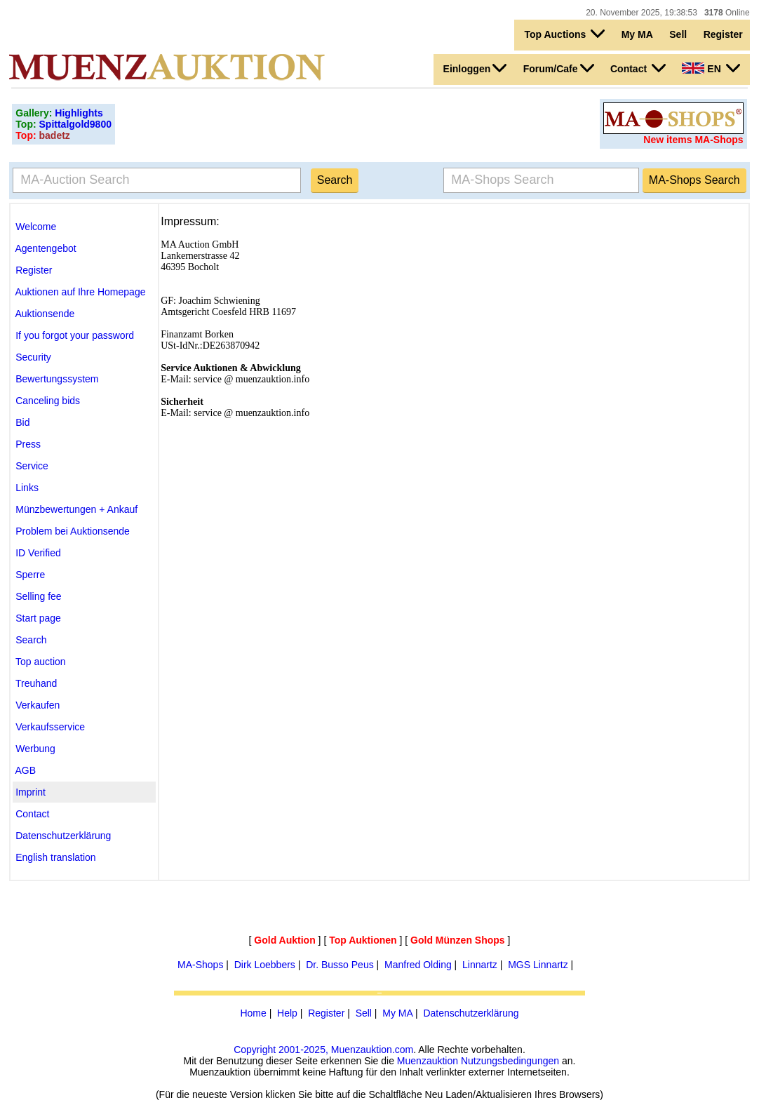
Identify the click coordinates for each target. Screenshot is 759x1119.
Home (253, 1013)
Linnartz (479, 964)
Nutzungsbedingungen (510, 1060)
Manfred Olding (418, 964)
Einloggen (475, 68)
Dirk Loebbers (264, 964)
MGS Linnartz (538, 964)
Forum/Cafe (558, 68)
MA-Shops (200, 964)
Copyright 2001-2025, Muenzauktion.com (323, 1049)
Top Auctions (564, 34)
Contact (638, 68)
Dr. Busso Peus (340, 964)
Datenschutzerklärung (470, 1013)
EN (710, 68)
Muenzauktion (427, 1060)
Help (287, 1013)
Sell (678, 34)
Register (723, 34)
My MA (637, 34)
